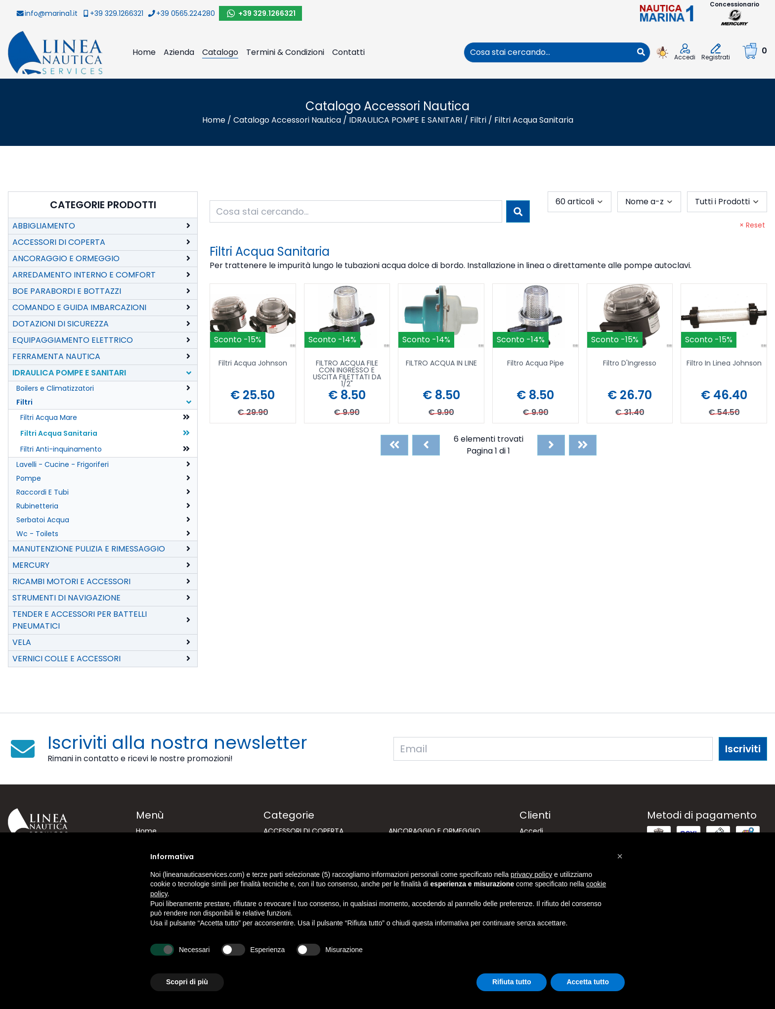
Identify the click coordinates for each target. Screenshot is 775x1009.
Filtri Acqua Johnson (252, 364)
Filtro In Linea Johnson (724, 364)
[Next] (551, 445)
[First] (394, 445)
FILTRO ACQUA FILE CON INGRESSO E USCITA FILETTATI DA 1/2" (347, 373)
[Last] (583, 445)
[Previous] (426, 445)
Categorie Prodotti (103, 205)
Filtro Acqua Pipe (535, 364)
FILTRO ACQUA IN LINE (441, 364)
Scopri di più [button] (187, 982)
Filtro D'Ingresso (629, 364)
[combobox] (548, 52)
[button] (620, 856)
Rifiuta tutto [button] (511, 982)
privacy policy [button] (531, 874)
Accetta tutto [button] (587, 982)
